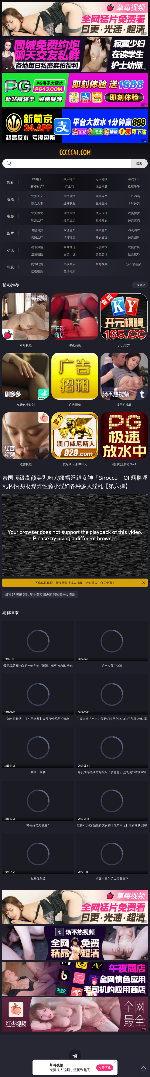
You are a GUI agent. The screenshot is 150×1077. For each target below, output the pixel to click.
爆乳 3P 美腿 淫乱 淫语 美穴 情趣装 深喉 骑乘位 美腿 (40, 594)
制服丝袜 (37, 220)
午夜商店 (69, 264)
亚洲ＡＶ (37, 196)
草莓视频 (102, 264)
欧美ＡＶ (102, 196)
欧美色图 (102, 230)
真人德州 (69, 179)
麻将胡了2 (37, 186)
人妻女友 (102, 247)
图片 (10, 233)
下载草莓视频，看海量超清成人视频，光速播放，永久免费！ (90, 582)
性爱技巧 (134, 254)
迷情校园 (37, 254)
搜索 (139, 163)
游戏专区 (134, 179)
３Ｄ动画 (134, 196)
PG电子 (37, 179)
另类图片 (134, 237)
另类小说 (69, 254)
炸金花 (69, 186)
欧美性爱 (134, 213)
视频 (10, 199)
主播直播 (102, 203)
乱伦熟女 (102, 220)
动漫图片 (134, 230)
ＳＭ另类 (134, 203)
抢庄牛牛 (134, 186)
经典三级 (69, 220)
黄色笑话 (102, 254)
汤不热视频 (133, 264)
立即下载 (105, 1068)
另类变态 (134, 220)
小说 (10, 250)
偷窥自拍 (37, 230)
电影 (10, 216)
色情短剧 (69, 271)
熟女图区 (102, 237)
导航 (10, 267)
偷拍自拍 (69, 213)
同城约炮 (37, 264)
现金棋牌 (102, 186)
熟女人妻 (37, 203)
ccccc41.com (75, 152)
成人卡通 (102, 213)
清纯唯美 (69, 237)
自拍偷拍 (69, 196)
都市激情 (37, 247)
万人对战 (102, 179)
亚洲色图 (69, 230)
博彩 (10, 182)
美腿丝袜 (37, 237)
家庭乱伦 (69, 247)
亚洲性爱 (37, 213)
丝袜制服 (69, 203)
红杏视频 (37, 271)
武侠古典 (134, 247)
